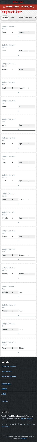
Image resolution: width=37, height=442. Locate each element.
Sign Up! (3, 394)
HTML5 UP (24, 438)
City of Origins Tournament (8, 366)
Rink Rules (4, 389)
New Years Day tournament (8, 376)
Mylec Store (4, 401)
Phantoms (21, 32)
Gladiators (5, 69)
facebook (30, 418)
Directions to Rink (6, 383)
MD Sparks (5, 218)
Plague (20, 125)
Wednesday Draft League (25, 17)
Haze (19, 106)
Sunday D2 (13, 17)
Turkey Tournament (6, 371)
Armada (4, 51)
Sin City (20, 329)
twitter (23, 418)
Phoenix (4, 32)
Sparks (4, 125)
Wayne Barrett (5, 426)
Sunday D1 (5, 17)
